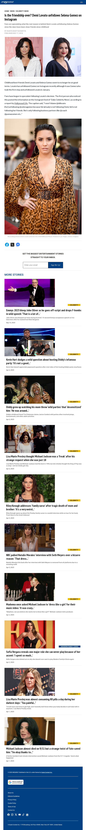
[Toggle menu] (82, 2)
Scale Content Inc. (46, 772)
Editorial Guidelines (13, 796)
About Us (10, 793)
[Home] (7, 2)
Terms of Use (12, 806)
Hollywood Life (21, 103)
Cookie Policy (12, 803)
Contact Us (11, 810)
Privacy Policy (12, 800)
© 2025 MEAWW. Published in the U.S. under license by (24, 772)
